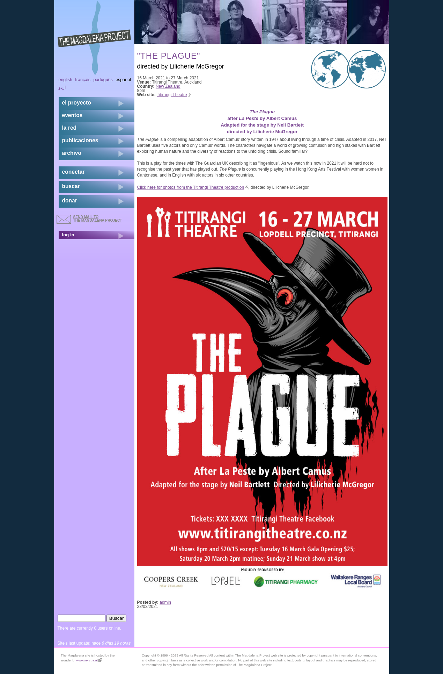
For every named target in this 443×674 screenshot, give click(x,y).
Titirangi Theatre (174, 94)
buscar (71, 186)
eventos (72, 115)
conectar (73, 172)
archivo (71, 153)
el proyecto (76, 103)
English (66, 79)
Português (102, 79)
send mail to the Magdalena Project (97, 218)
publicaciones (80, 140)
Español (123, 79)
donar (69, 200)
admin (165, 602)
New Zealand (168, 86)
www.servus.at (89, 660)
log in (68, 234)
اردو (62, 87)
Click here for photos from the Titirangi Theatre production (193, 187)
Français (82, 79)
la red (69, 128)
